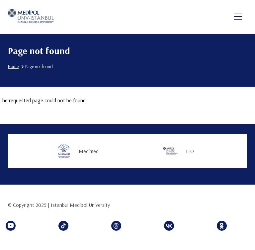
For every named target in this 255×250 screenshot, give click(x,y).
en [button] (216, 17)
